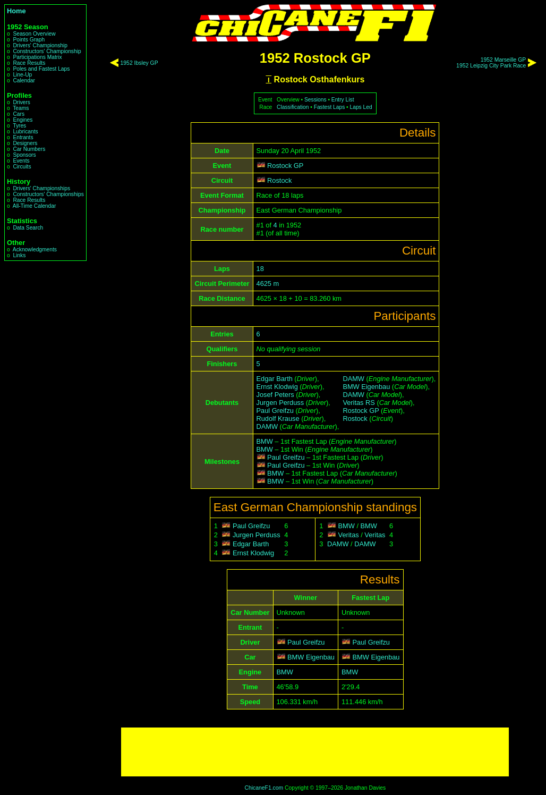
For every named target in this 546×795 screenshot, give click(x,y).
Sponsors (24, 155)
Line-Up (22, 75)
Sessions (315, 100)
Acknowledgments (35, 249)
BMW (265, 441)
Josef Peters (275, 395)
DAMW (267, 426)
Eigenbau (320, 657)
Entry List (342, 100)
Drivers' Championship (40, 45)
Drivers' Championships (41, 188)
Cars (18, 114)
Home (16, 11)
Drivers (21, 102)
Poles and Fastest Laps (41, 69)
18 (260, 269)
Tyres (19, 126)
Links (19, 255)
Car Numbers (29, 149)
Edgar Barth (275, 379)
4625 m (268, 283)
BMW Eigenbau (366, 387)
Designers (25, 143)
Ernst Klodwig (277, 387)
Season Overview (34, 34)
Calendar (24, 80)
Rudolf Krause (278, 418)
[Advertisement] (315, 752)
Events (21, 161)
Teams (21, 108)
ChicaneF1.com (263, 788)
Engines (22, 120)
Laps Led (361, 107)
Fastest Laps (329, 107)
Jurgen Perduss (280, 403)
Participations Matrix (37, 57)
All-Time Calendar (34, 206)
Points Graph (29, 40)
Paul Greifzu (275, 411)
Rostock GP (285, 166)
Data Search (28, 228)
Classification (293, 107)
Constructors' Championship (47, 51)
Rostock (279, 180)
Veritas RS (358, 403)
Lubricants (25, 131)
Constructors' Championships (48, 194)
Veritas (348, 535)
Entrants (23, 137)
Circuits (22, 167)
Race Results (29, 63)
